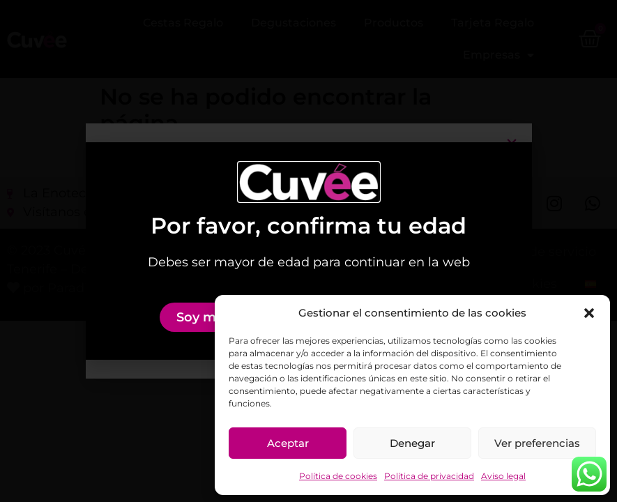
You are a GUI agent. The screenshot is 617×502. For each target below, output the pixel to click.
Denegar (412, 443)
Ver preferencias (537, 443)
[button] (589, 313)
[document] (308, 251)
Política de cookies (338, 476)
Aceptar (288, 443)
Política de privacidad (429, 476)
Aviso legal (503, 476)
